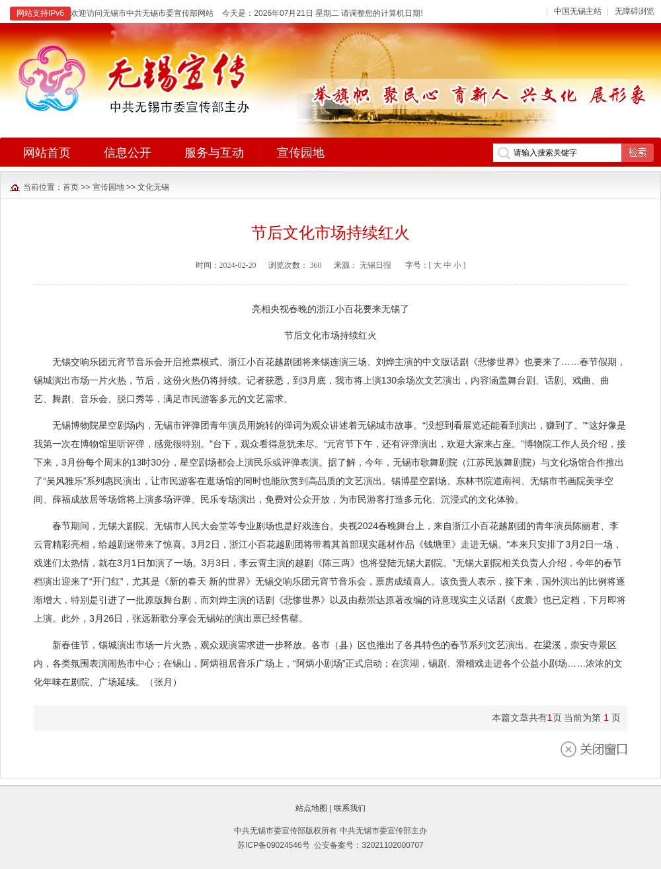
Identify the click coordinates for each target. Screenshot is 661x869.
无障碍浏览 (634, 11)
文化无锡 (153, 187)
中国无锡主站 (578, 11)
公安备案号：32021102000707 (368, 845)
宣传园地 (108, 187)
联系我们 (350, 808)
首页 (71, 187)
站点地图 (311, 808)
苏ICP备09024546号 (273, 845)
